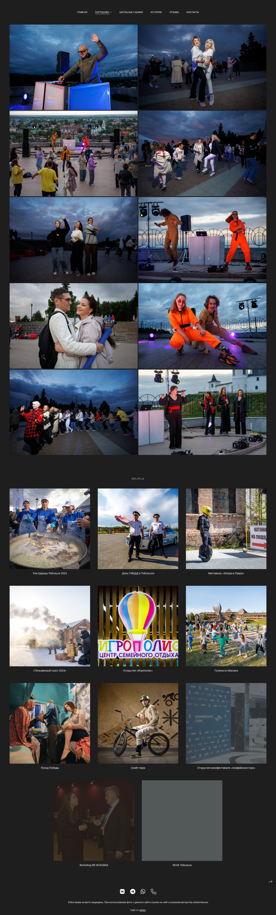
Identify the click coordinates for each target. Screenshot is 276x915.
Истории (156, 12)
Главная (82, 12)
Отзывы (174, 12)
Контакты (192, 12)
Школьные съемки (131, 12)
